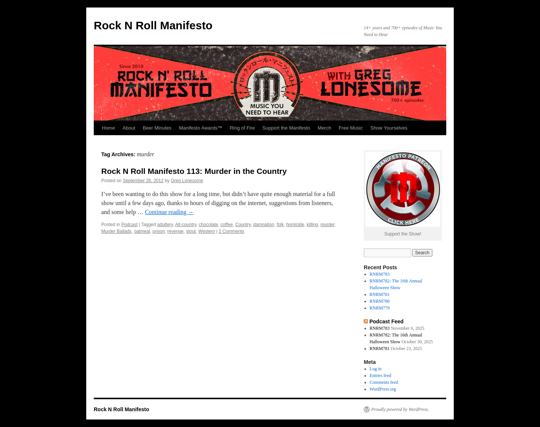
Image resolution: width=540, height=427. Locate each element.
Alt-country (185, 224)
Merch (324, 128)
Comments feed (384, 382)
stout (191, 231)
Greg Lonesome (187, 180)
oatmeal (142, 231)
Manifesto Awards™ (200, 128)
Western (206, 231)
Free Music (351, 128)
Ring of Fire (242, 128)
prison (159, 231)
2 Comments (231, 231)
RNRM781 (380, 294)
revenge (175, 231)
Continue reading (169, 212)
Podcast (129, 224)
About (129, 128)
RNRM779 (380, 308)
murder (327, 224)
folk (280, 224)
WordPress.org (383, 389)
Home (108, 128)
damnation (263, 224)
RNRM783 (380, 274)
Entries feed (381, 375)
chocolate (208, 224)
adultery (165, 224)
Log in (376, 368)
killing (312, 224)
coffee (226, 224)
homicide (295, 224)
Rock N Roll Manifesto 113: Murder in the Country (194, 171)
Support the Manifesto (286, 128)
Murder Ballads (116, 231)
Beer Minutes (157, 128)
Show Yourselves (388, 128)
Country (242, 224)
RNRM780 (380, 301)
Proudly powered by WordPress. (400, 409)
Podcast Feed (386, 321)
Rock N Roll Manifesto (153, 25)
